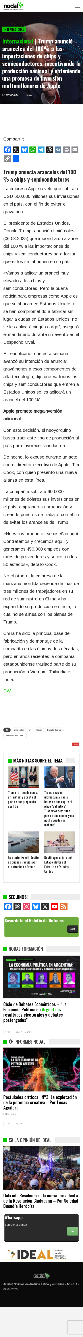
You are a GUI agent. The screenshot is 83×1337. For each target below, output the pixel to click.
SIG (18, 1061)
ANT (8, 1061)
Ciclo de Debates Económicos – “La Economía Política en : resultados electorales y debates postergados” (34, 1041)
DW (7, 690)
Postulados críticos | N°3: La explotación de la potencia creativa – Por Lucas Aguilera (40, 1131)
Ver (73, 1261)
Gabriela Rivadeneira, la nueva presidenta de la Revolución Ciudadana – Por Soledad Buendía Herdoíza (40, 1230)
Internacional (14, 29)
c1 (30, 730)
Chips (39, 730)
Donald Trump (54, 730)
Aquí (72, 958)
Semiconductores (15, 735)
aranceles (19, 730)
